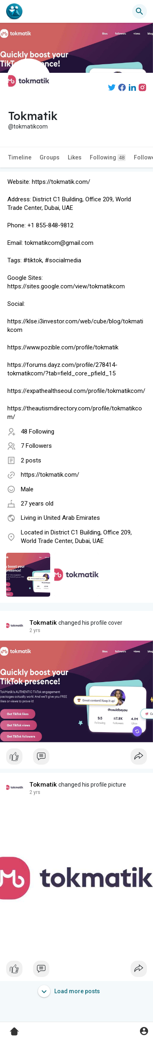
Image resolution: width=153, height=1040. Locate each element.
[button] (139, 11)
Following (108, 157)
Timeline (19, 157)
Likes (75, 157)
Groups (50, 157)
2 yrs (34, 630)
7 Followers (36, 445)
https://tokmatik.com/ (50, 474)
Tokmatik (43, 622)
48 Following (37, 431)
